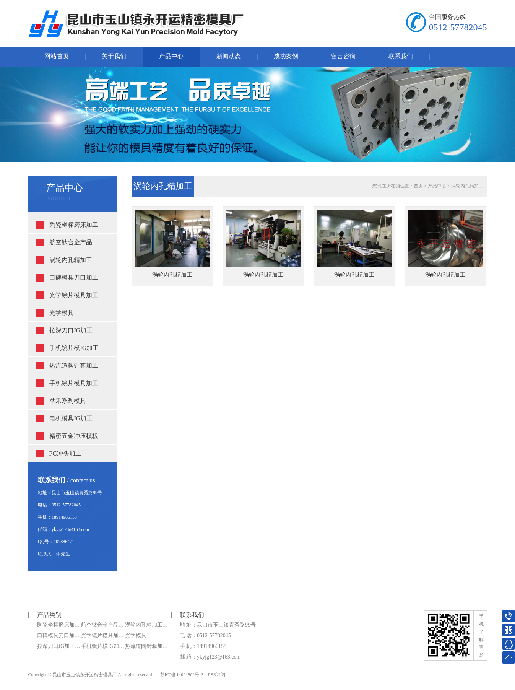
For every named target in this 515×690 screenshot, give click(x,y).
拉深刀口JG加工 (71, 330)
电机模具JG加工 (71, 418)
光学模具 (61, 312)
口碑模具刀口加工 (73, 277)
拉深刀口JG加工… (59, 646)
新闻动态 (228, 56)
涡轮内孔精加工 (70, 260)
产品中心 (171, 56)
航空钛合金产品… (102, 625)
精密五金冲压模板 (73, 436)
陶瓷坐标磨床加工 (73, 224)
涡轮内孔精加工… (146, 625)
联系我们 (400, 56)
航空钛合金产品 (70, 242)
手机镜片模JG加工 (74, 348)
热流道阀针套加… (146, 646)
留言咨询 (343, 56)
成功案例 (286, 56)
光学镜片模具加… (102, 635)
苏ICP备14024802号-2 (181, 674)
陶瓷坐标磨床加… (58, 625)
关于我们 (114, 56)
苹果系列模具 (67, 400)
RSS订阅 (216, 674)
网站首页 (56, 56)
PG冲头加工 (65, 453)
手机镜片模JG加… (103, 646)
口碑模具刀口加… (58, 635)
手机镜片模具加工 (73, 383)
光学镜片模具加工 (73, 295)
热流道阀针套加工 (73, 365)
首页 (418, 186)
